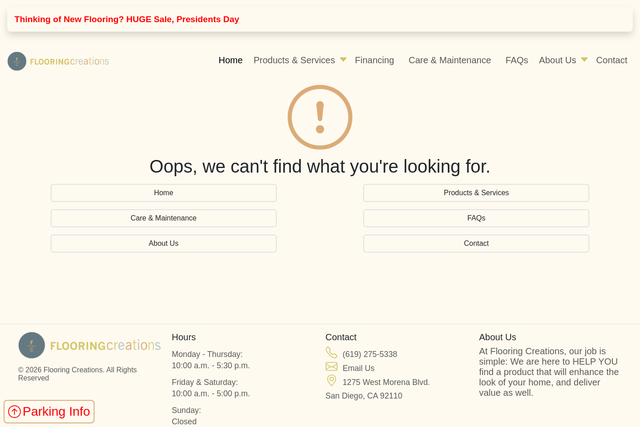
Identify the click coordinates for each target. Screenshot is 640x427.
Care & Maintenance (449, 60)
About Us (557, 60)
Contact (611, 60)
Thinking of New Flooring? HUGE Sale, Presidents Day (126, 19)
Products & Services (294, 60)
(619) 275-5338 (370, 354)
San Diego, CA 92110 (364, 395)
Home (230, 60)
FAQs (517, 60)
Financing (374, 60)
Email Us (359, 368)
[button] (343, 60)
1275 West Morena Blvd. (386, 382)
